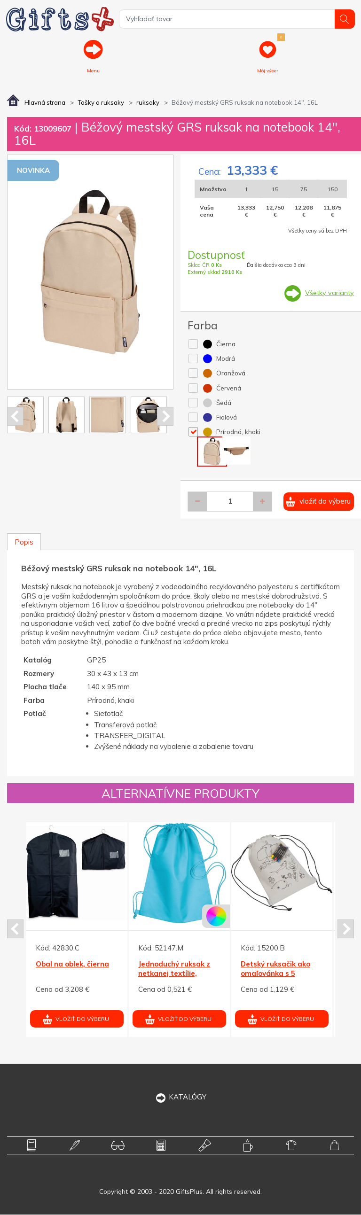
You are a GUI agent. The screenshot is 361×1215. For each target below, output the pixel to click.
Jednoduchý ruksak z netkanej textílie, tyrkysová (174, 974)
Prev (15, 416)
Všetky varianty (329, 293)
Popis (24, 542)
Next (165, 416)
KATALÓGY (181, 1097)
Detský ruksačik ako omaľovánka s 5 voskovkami (275, 974)
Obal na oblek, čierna (72, 964)
